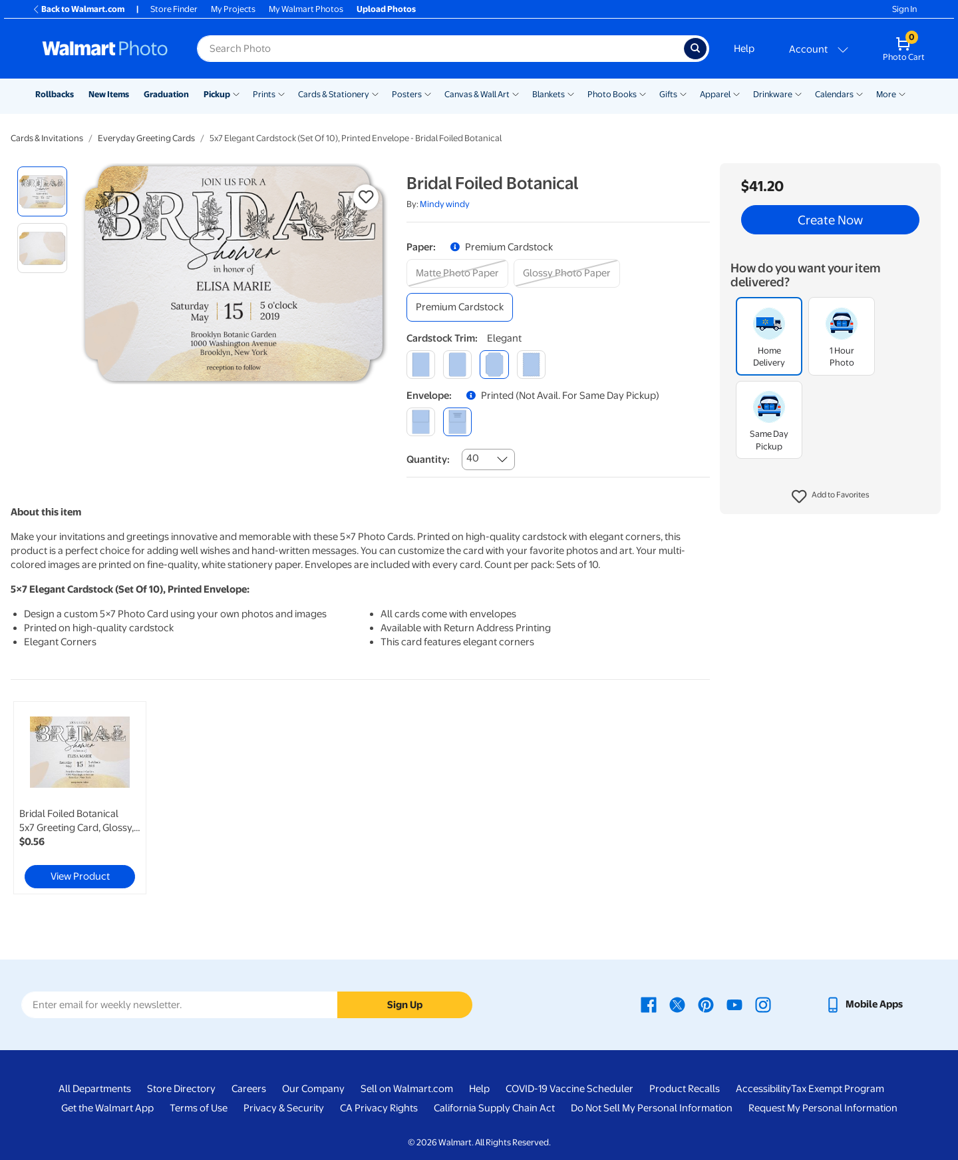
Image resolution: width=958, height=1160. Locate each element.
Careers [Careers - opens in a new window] (249, 1089)
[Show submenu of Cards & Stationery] (375, 93)
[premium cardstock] (459, 307)
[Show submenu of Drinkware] (798, 93)
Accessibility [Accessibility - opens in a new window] (763, 1089)
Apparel (715, 94)
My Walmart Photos (306, 9)
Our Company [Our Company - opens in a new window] (313, 1089)
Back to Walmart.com (78, 9)
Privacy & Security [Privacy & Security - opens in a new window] (283, 1108)
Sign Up (404, 1005)
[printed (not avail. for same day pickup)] (457, 422)
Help (744, 49)
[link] (80, 798)
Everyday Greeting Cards (146, 138)
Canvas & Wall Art (477, 94)
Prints (264, 94)
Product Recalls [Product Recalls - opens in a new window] (684, 1089)
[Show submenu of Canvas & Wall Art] (516, 93)
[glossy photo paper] (567, 273)
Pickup (217, 94)
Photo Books (612, 94)
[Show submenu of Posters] (428, 93)
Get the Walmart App (107, 1108)
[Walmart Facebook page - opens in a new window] (649, 1004)
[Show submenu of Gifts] (683, 93)
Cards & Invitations (47, 138)
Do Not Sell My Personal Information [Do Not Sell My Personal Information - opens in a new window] (651, 1108)
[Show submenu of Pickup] (236, 93)
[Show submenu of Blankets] (571, 93)
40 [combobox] (472, 458)
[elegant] (494, 364)
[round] (457, 364)
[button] (831, 496)
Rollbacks (54, 94)
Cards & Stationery (333, 94)
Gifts (668, 94)
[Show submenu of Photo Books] (643, 93)
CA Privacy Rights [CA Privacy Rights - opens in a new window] (379, 1108)
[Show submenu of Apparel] (736, 93)
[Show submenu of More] (902, 93)
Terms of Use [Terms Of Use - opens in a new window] (199, 1108)
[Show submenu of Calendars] (860, 93)
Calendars (834, 94)
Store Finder (174, 9)
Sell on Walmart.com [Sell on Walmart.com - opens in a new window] (407, 1089)
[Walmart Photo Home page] (105, 49)
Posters (407, 94)
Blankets (548, 94)
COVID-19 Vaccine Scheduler (569, 1089)
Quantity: (428, 459)
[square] (420, 364)
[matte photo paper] (457, 273)
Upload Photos (386, 9)
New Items (108, 94)
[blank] (420, 422)
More (886, 94)
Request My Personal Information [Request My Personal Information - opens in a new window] (822, 1108)
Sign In (904, 9)
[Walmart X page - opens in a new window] (677, 1004)
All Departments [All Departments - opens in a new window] (95, 1089)
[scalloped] (531, 364)
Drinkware (772, 94)
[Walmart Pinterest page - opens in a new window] (706, 1004)
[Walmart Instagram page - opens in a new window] (763, 1004)
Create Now (830, 219)
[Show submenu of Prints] (281, 93)
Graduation (166, 94)
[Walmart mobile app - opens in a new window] (864, 1004)
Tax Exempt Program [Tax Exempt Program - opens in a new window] (837, 1089)
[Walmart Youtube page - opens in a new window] (734, 1004)
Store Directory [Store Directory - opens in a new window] (181, 1089)
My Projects (233, 9)
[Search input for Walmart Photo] (440, 48)
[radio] (42, 191)
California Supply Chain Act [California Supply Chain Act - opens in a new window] (494, 1108)
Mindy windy (445, 204)
